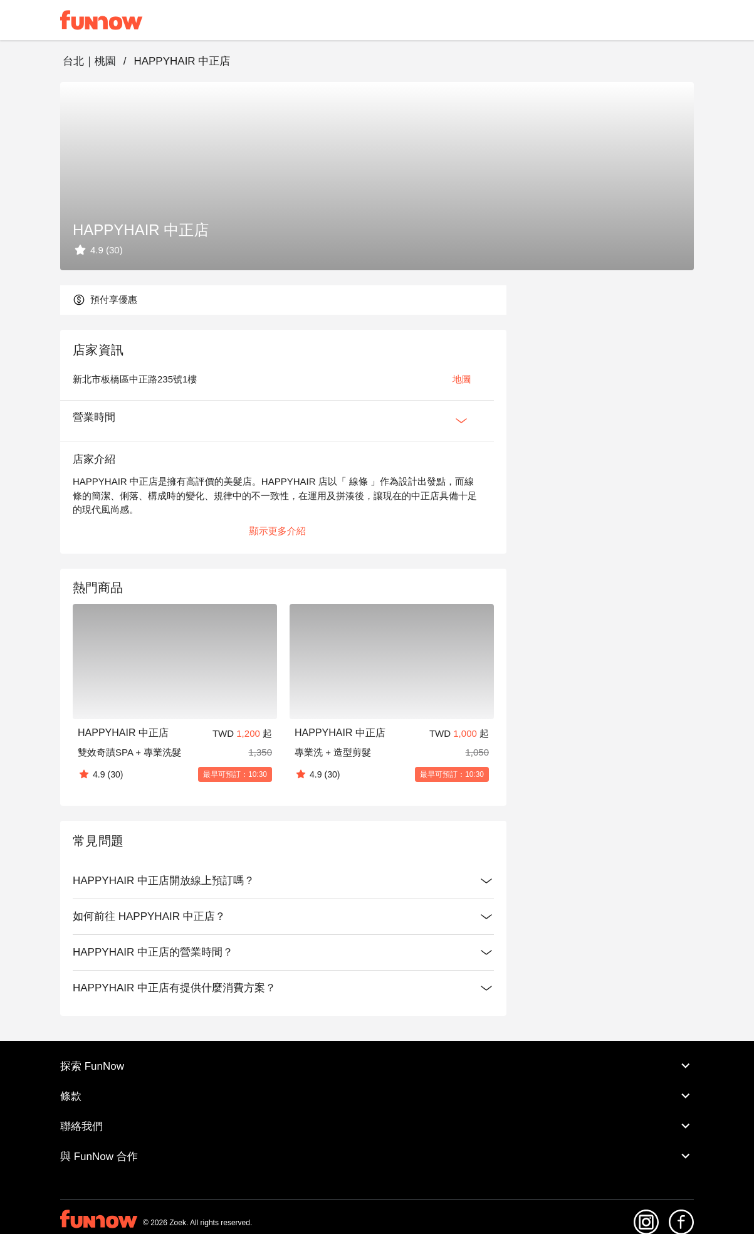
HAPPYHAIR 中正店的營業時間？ (283, 952)
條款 (377, 1096)
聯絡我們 (377, 1126)
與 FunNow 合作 (377, 1156)
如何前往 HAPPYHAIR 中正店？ (283, 916)
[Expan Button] (461, 421)
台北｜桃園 (89, 61)
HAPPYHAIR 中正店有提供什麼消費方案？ (283, 988)
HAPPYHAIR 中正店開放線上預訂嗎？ (283, 881)
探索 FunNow (377, 1066)
